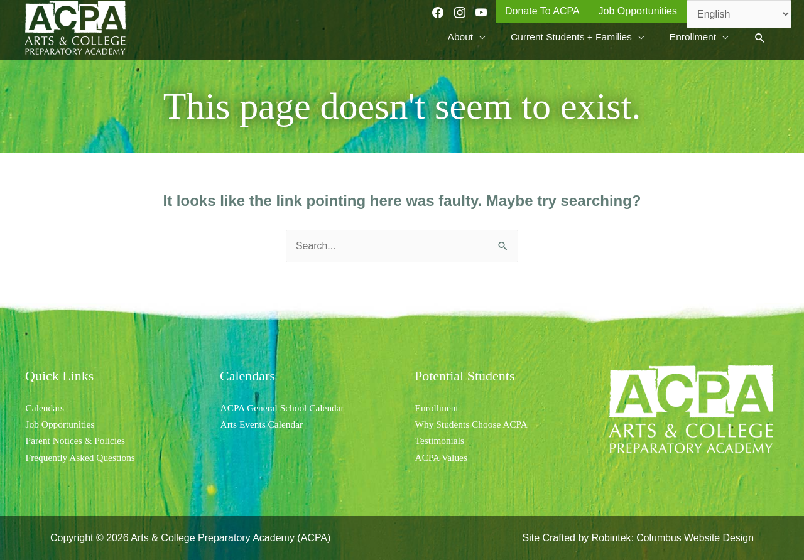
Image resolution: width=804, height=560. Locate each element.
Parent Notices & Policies (77, 440)
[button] (759, 39)
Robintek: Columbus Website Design (672, 537)
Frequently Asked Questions (82, 457)
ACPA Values (442, 457)
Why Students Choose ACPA (473, 424)
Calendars (45, 407)
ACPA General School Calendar (284, 407)
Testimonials (440, 440)
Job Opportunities (61, 424)
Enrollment (437, 407)
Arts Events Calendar (263, 424)
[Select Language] (739, 14)
